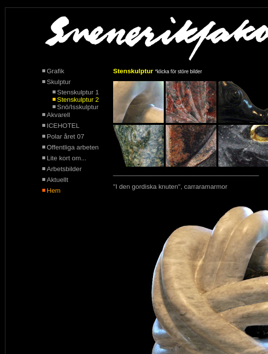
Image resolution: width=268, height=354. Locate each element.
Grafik (52, 71)
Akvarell (55, 114)
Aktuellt (57, 179)
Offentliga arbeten (73, 147)
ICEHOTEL (63, 125)
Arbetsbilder (64, 169)
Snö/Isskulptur (77, 107)
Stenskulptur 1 (78, 92)
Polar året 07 (65, 136)
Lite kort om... (67, 158)
